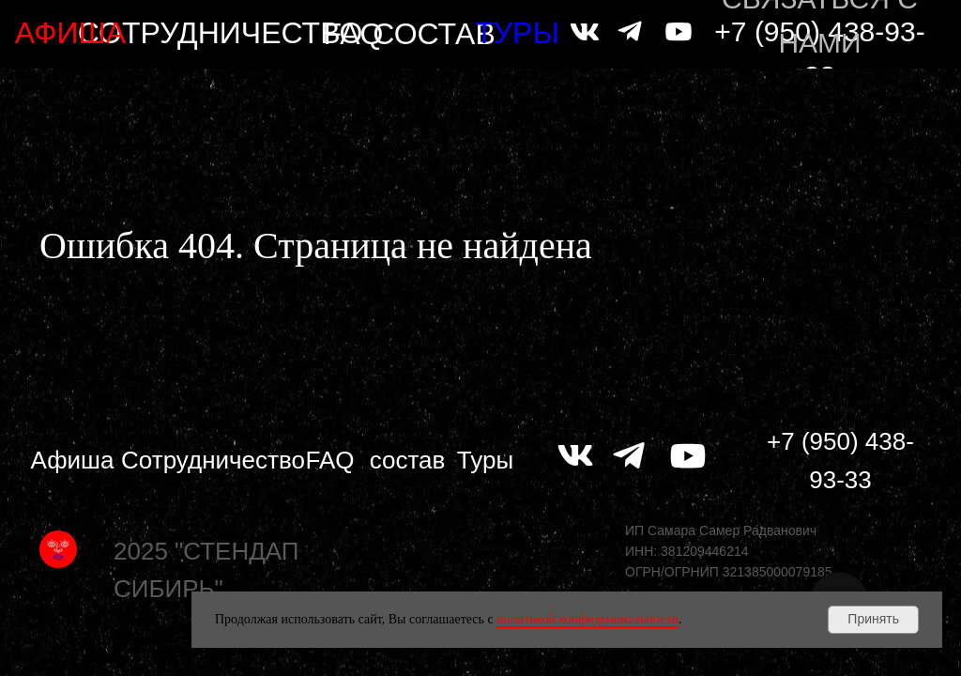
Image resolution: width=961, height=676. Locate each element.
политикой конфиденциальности (587, 619)
